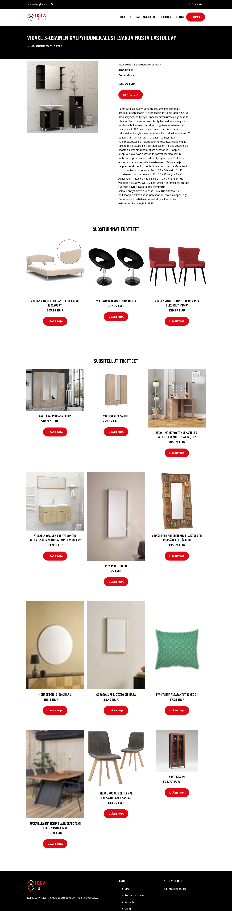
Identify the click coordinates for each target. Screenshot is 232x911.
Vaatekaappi (177, 777)
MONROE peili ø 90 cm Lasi (55, 694)
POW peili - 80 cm (116, 566)
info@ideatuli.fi (194, 4)
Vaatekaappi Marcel (116, 416)
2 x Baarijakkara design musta (116, 301)
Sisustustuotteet (42, 46)
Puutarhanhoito (142, 17)
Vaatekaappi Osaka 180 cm (55, 416)
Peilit (59, 46)
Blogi (180, 17)
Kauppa (195, 17)
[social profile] (51, 4)
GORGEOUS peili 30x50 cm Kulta (116, 694)
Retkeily (165, 17)
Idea (122, 17)
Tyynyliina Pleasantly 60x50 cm (177, 694)
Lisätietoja (130, 94)
